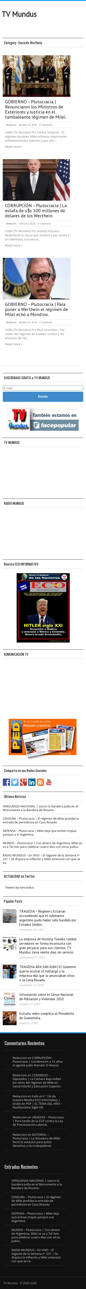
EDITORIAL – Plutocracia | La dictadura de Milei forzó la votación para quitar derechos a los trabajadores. (36, 1140)
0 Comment (45, 124)
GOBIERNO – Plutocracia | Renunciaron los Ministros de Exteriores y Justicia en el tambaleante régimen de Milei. (35, 109)
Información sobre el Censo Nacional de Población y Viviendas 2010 (46, 996)
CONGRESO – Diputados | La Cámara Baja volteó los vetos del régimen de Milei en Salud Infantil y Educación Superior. (37, 1080)
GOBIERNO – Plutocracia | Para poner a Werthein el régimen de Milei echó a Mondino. (36, 309)
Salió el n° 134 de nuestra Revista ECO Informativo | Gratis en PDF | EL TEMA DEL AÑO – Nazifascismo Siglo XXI (37, 1101)
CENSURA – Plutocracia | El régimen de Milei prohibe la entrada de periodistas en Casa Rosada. (41, 820)
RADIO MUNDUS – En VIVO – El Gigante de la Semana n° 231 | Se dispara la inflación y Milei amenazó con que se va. (41, 859)
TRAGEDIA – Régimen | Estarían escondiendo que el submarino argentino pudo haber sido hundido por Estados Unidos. (47, 918)
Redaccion (11, 124)
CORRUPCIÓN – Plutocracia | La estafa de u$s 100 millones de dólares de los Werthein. (36, 211)
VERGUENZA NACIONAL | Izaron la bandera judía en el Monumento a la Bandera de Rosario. (40, 808)
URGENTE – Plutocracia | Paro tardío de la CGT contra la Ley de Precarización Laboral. (38, 1121)
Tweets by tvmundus (19, 887)
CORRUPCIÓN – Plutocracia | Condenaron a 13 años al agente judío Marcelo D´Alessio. (38, 1061)
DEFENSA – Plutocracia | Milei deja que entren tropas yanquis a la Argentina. (39, 833)
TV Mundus (19, 14)
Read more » (13, 147)
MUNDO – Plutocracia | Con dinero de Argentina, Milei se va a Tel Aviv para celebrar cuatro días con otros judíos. (42, 845)
